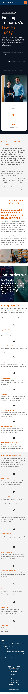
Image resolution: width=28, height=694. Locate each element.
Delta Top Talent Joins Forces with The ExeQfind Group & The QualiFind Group (15, 652)
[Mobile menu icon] (25, 2)
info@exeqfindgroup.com (14, 684)
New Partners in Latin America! (9, 657)
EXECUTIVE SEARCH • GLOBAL (8, 12)
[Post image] (1, 643)
